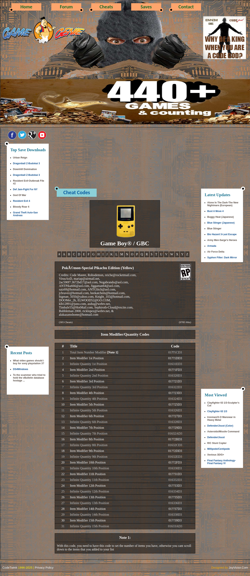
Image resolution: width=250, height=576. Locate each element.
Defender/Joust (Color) (220, 425)
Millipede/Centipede (218, 449)
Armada (211, 246)
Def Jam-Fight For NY (25, 189)
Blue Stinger (214, 228)
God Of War (19, 195)
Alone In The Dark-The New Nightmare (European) (222, 204)
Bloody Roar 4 (21, 206)
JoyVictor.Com (238, 567)
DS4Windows (20, 369)
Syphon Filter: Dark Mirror (222, 257)
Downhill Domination (25, 169)
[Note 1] (112, 352)
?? (173, 352)
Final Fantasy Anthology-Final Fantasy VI (221, 462)
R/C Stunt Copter (217, 443)
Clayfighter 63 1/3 (217, 411)
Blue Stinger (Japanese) (221, 222)
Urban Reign (20, 157)
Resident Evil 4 (21, 201)
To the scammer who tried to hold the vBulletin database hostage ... (29, 378)
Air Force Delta (215, 251)
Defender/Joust (216, 437)
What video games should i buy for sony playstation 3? (28, 362)
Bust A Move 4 (215, 211)
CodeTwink (9, 567)
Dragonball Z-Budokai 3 (26, 163)
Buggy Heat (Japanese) (220, 217)
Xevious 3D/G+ (215, 454)
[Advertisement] (28, 284)
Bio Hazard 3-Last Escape (222, 234)
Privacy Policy (44, 567)
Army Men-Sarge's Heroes (222, 240)
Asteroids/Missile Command (223, 431)
